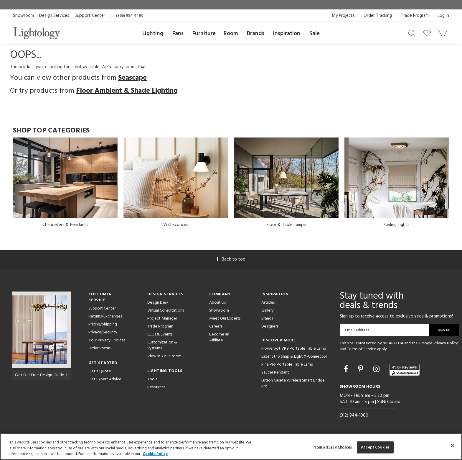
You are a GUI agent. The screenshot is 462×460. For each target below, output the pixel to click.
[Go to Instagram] (377, 370)
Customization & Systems (162, 345)
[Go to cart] (442, 32)
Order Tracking (378, 15)
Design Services (54, 15)
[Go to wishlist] (428, 33)
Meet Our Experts (224, 318)
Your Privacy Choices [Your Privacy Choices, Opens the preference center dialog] (333, 447)
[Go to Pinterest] (361, 370)
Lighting (152, 33)
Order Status (99, 348)
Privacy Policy (445, 343)
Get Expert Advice (104, 379)
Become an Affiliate (219, 337)
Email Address (357, 330)
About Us (217, 302)
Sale (314, 33)
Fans (178, 33)
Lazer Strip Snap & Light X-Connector (294, 356)
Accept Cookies (375, 447)
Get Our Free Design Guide (41, 374)
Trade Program (415, 15)
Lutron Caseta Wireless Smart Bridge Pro (293, 383)
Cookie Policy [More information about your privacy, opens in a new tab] (155, 454)
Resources (156, 387)
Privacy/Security (102, 332)
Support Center (90, 15)
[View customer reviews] (404, 370)
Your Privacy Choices (106, 340)
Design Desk (158, 302)
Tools (152, 379)
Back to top (231, 259)
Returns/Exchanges (105, 316)
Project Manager (162, 318)
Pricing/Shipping (102, 324)
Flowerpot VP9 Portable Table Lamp (293, 348)
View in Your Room (164, 356)
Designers (269, 326)
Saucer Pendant (275, 372)
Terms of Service (361, 349)
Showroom (23, 15)
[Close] (452, 445)
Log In (443, 15)
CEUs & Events (159, 334)
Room (231, 33)
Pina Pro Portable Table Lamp (287, 364)
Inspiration (286, 33)
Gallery (267, 310)
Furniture (204, 33)
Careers (215, 326)
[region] (231, 447)
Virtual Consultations (165, 310)
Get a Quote (99, 371)
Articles (268, 302)
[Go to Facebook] (347, 370)
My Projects (343, 15)
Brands (255, 33)
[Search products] (411, 33)
